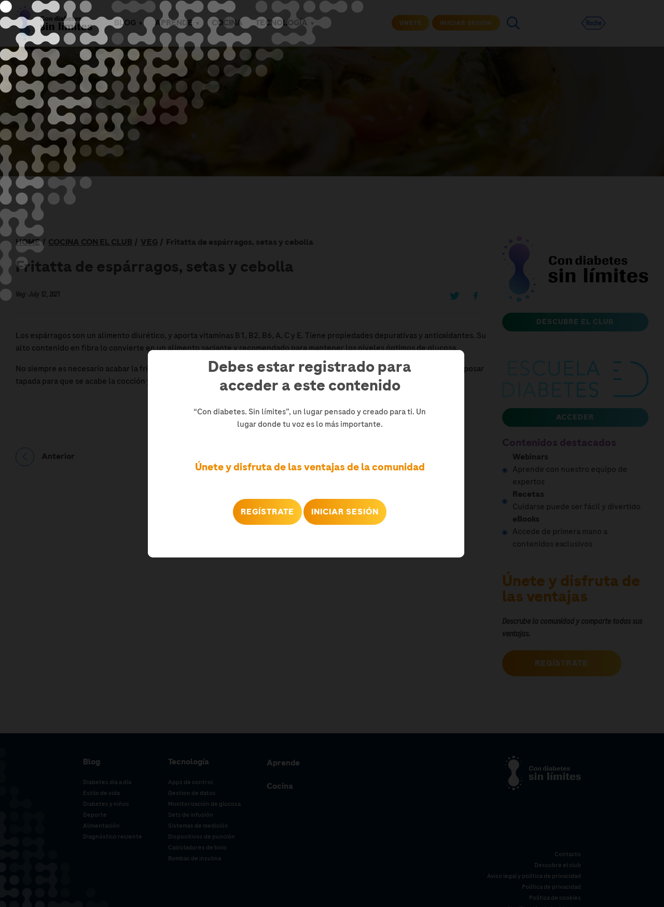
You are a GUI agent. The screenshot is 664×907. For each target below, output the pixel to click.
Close (455, 551)
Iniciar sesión (345, 512)
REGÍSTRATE (267, 512)
